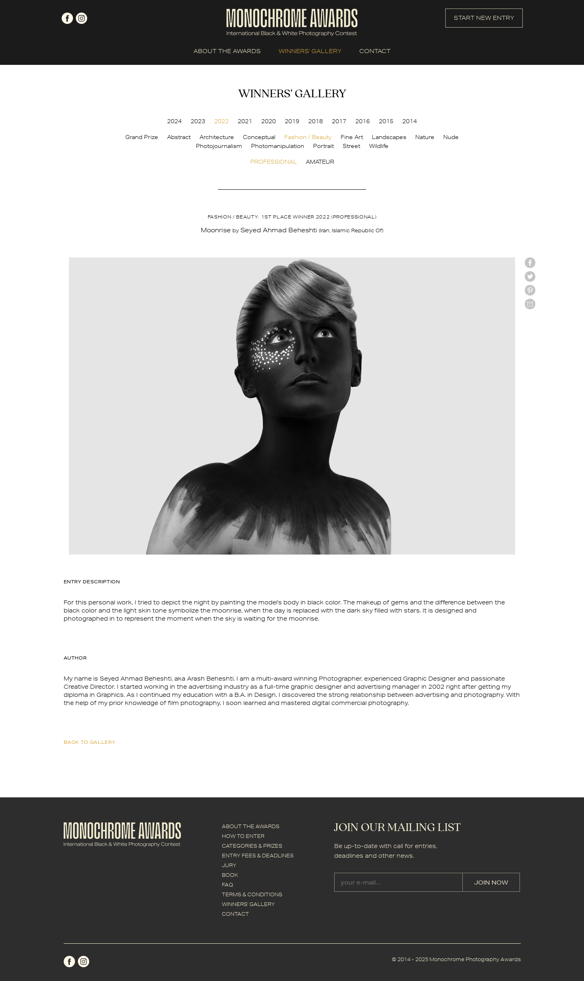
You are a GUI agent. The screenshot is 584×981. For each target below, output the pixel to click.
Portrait (323, 146)
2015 (386, 121)
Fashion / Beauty (308, 137)
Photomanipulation (277, 146)
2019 (292, 121)
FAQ (227, 884)
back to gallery (90, 742)
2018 (315, 121)
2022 (221, 121)
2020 (268, 121)
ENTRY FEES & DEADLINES (258, 855)
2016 (362, 121)
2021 (245, 121)
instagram (81, 18)
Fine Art (352, 137)
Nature (424, 137)
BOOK (230, 875)
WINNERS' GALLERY (310, 51)
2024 (174, 121)
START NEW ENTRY (484, 17)
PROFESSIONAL (273, 161)
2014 (409, 121)
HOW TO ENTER (243, 836)
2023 (198, 121)
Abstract (179, 137)
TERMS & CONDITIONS (252, 894)
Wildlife (379, 146)
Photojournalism (219, 146)
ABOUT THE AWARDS (227, 51)
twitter (530, 276)
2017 (339, 121)
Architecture (217, 137)
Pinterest (530, 290)
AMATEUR (320, 161)
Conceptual (259, 137)
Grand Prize (141, 137)
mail (530, 304)
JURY (229, 865)
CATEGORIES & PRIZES (252, 845)
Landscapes (389, 137)
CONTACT (375, 51)
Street (351, 146)
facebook (67, 18)
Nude (451, 137)
